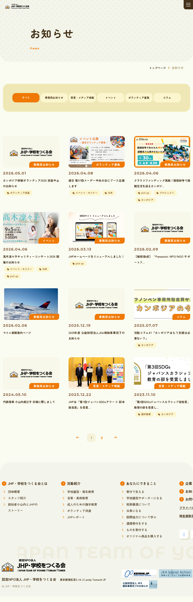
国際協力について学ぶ (141, 523)
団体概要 (14, 497)
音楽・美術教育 (77, 503)
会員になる (133, 516)
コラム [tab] (167, 98)
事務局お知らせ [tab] (54, 98)
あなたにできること (141, 489)
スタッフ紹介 (17, 503)
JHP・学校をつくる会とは (28, 489)
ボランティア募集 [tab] (139, 98)
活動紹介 (73, 489)
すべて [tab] (26, 98)
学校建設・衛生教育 (80, 497)
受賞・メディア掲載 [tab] (82, 98)
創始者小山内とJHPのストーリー (23, 513)
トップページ (157, 67)
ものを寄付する (136, 535)
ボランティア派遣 (79, 516)
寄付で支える (135, 497)
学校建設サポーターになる (144, 503)
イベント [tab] (110, 98)
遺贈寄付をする (136, 529)
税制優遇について (138, 510)
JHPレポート (76, 523)
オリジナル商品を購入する (144, 542)
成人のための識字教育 (82, 510)
